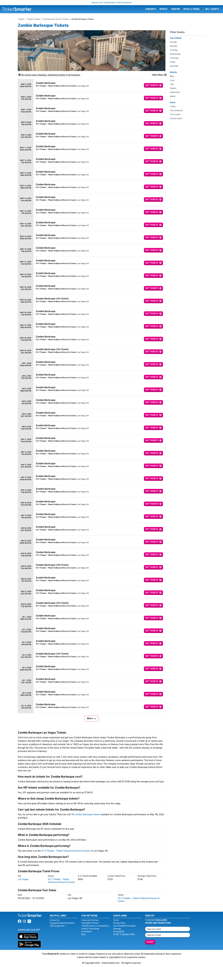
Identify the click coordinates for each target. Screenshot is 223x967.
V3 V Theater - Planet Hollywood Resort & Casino (65, 850)
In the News (86, 931)
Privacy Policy (119, 923)
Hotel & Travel (191, 9)
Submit (150, 942)
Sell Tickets (212, 9)
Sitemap (117, 929)
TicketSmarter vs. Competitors (95, 926)
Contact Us (54, 920)
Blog (83, 934)
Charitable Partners (90, 923)
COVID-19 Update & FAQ (124, 934)
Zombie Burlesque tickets (87, 814)
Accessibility (118, 931)
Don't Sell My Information (124, 926)
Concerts (150, 9)
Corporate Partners (90, 920)
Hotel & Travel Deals (90, 929)
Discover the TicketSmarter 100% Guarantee (112, 2)
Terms (116, 920)
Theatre (175, 9)
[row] (91, 85)
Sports (163, 9)
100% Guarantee (57, 926)
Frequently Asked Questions (62, 923)
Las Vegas (23, 879)
